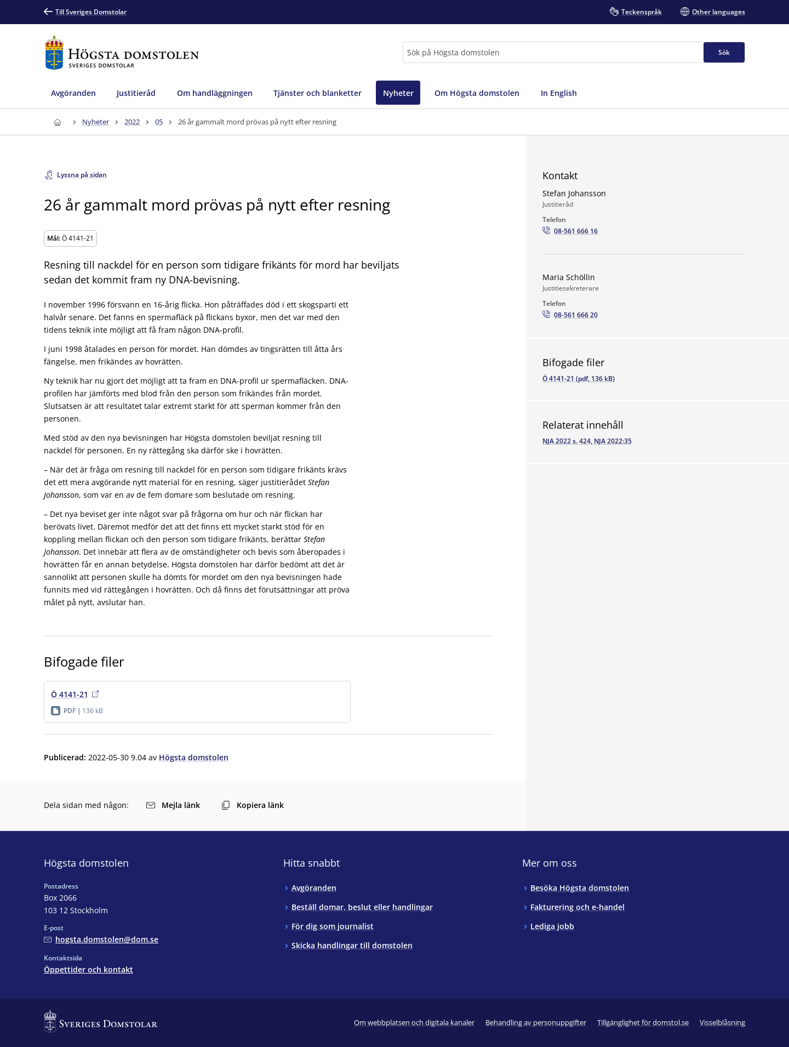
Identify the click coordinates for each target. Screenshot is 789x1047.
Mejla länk (173, 805)
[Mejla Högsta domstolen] (101, 939)
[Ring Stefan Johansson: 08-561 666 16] (570, 231)
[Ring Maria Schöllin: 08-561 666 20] (570, 315)
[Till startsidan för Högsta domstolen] (121, 52)
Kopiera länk (252, 805)
